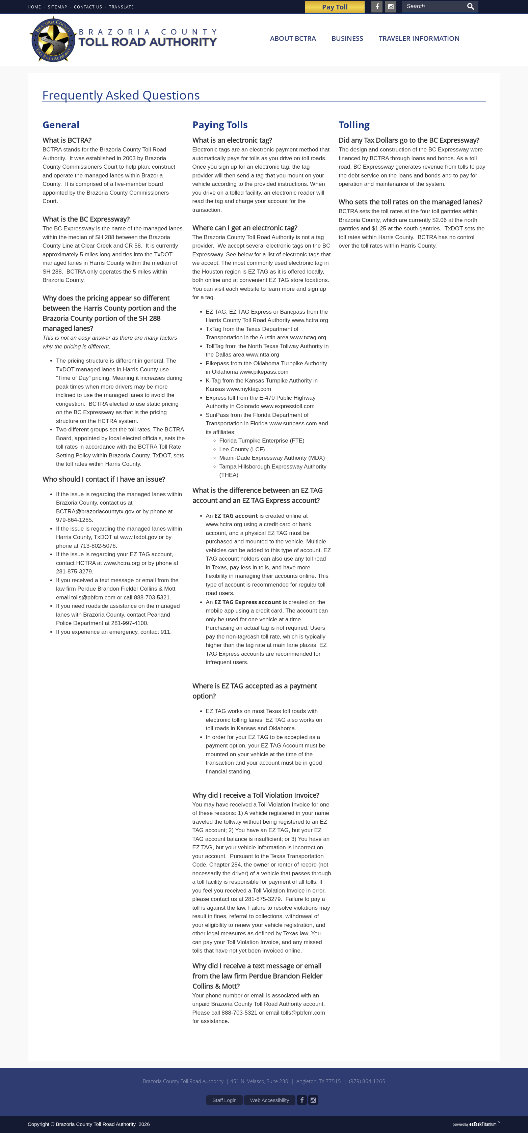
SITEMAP (57, 6)
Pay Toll (335, 6)
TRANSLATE (121, 6)
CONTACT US (88, 6)
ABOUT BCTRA (296, 38)
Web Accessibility (269, 1100)
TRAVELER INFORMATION (423, 38)
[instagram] (390, 6)
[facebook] (376, 6)
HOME (34, 6)
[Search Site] (433, 6)
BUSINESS (351, 38)
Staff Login (224, 1100)
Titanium (483, 1124)
